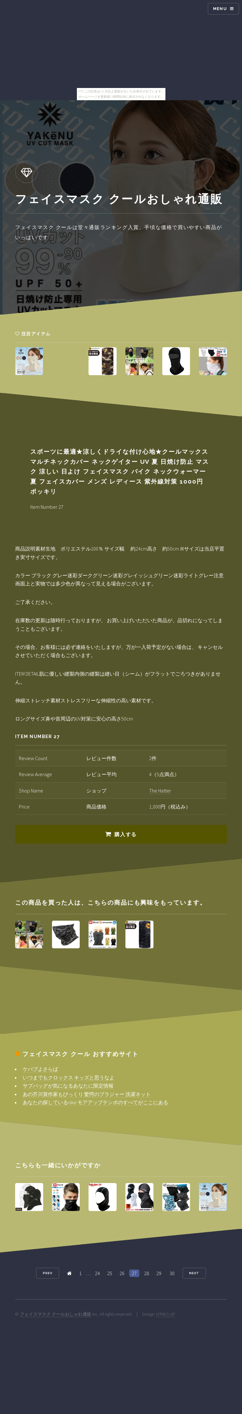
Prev (47, 1273)
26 (121, 1273)
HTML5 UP (165, 1314)
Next (194, 1273)
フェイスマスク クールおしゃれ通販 (55, 1314)
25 (109, 1273)
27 (134, 1273)
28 (146, 1273)
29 (158, 1273)
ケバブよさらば (40, 1069)
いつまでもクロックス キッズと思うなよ (68, 1077)
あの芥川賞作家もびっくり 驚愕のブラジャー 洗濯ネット (87, 1094)
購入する (125, 834)
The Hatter (160, 790)
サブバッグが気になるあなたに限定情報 (68, 1085)
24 (97, 1273)
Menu (220, 8)
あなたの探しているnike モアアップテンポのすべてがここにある (95, 1102)
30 (172, 1273)
